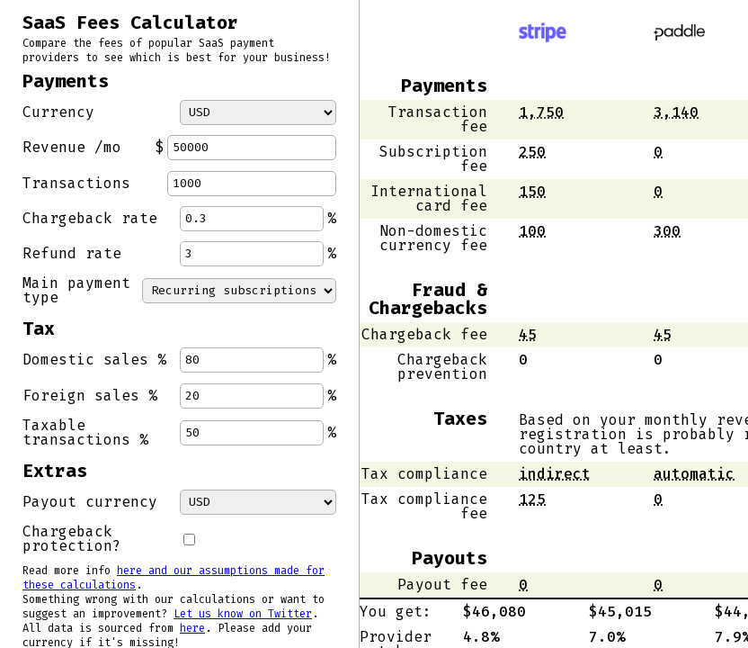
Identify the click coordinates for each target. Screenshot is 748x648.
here (192, 628)
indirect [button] (555, 473)
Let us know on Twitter (243, 614)
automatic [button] (694, 473)
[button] (541, 112)
